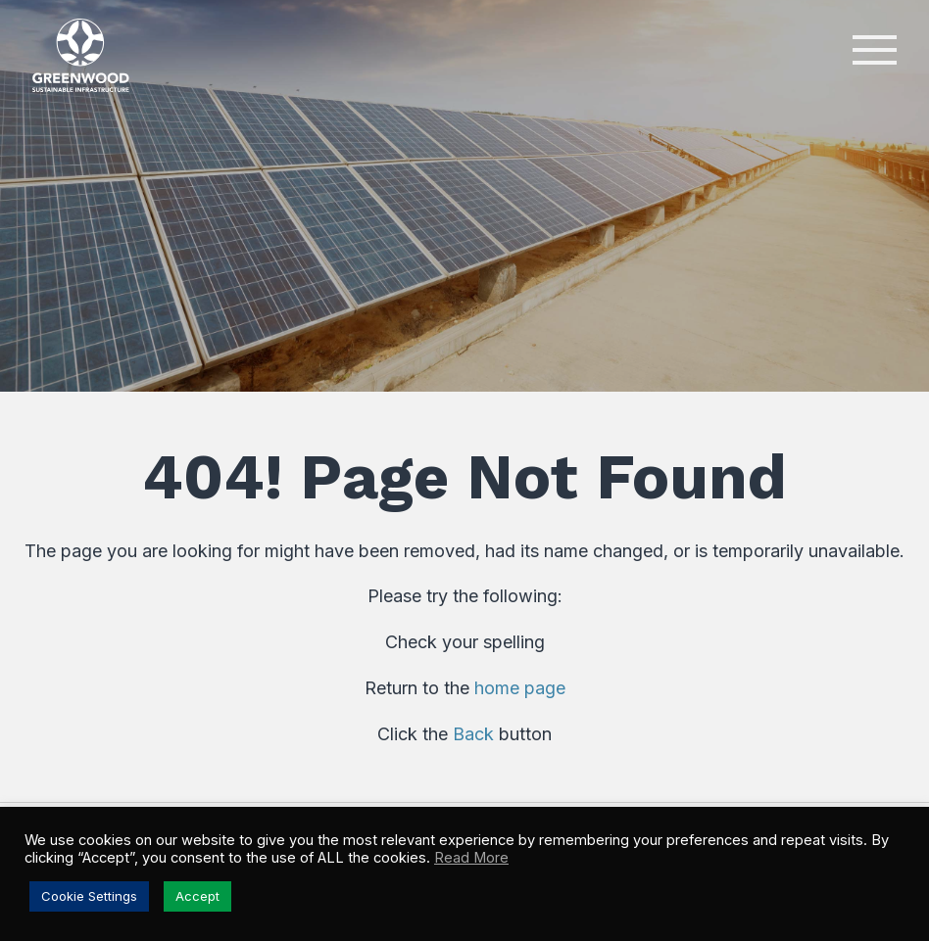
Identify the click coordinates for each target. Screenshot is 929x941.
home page (519, 688)
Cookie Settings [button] (89, 896)
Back (473, 734)
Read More (471, 858)
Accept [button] (197, 896)
